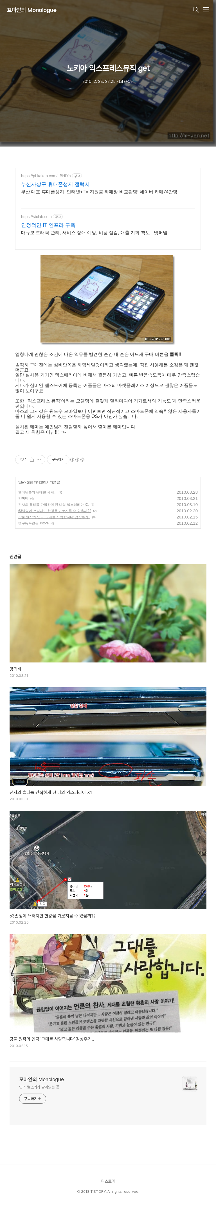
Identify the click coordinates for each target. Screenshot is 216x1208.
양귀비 (23, 498)
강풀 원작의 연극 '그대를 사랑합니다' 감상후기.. (54, 517)
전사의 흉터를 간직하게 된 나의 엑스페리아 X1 (53, 505)
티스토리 (108, 1181)
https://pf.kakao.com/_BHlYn (46, 176)
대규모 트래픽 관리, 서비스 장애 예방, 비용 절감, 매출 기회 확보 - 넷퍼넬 (94, 232)
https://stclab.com (36, 216)
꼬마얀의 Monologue (32, 10)
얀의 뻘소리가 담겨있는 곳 (39, 1087)
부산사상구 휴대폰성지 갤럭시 (55, 184)
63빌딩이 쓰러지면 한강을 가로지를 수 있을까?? (54, 511)
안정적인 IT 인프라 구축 (48, 225)
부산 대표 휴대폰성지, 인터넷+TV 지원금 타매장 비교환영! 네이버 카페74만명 (99, 191)
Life (21, 482)
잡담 (29, 482)
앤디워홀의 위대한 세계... (37, 492)
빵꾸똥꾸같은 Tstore (33, 523)
